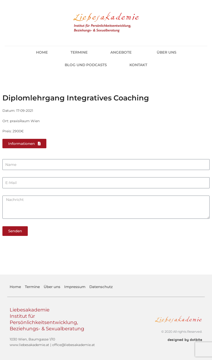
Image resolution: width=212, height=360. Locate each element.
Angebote (122, 52)
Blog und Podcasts (86, 65)
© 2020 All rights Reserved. (181, 331)
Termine (79, 52)
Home (42, 52)
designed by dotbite (185, 340)
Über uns (166, 52)
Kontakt (138, 65)
